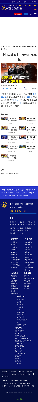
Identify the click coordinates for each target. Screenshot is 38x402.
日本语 (19, 195)
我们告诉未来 (19, 331)
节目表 (13, 207)
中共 (21, 103)
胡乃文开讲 (27, 281)
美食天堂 (20, 307)
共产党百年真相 (20, 336)
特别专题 (18, 328)
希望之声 (13, 383)
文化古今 (14, 291)
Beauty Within (21, 312)
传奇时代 (18, 333)
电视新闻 (15, 46)
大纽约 (10, 190)
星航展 (30, 97)
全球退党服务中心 (24, 383)
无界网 (18, 386)
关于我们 (13, 372)
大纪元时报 (23, 381)
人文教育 (14, 273)
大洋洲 (28, 190)
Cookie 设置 (19, 399)
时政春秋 (27, 249)
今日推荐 (12, 230)
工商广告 (18, 363)
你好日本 (20, 302)
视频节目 (8, 46)
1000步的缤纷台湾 (22, 321)
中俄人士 (16, 100)
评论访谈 (28, 239)
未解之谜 (14, 276)
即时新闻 (28, 228)
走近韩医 (26, 288)
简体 (35, 2)
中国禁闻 (23, 46)
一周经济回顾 (15, 260)
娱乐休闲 (21, 297)
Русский (12, 195)
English (31, 193)
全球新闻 (14, 242)
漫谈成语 (14, 286)
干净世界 (5, 383)
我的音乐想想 (21, 325)
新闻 (11, 218)
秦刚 (34, 94)
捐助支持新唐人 (16, 211)
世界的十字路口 (30, 262)
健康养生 (27, 273)
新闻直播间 (18, 14)
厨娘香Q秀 (20, 317)
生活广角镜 (20, 299)
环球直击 (14, 244)
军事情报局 (28, 257)
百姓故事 (18, 356)
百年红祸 (18, 348)
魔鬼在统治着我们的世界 (23, 341)
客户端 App (5, 377)
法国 (5, 193)
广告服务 (21, 374)
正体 (31, 2)
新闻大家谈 (28, 242)
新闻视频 (15, 239)
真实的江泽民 (19, 346)
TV (26, 14)
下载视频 (33, 88)
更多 (33, 386)
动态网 (11, 386)
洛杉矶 (22, 190)
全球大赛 (20, 233)
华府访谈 (14, 257)
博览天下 (20, 230)
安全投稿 (13, 374)
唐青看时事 (28, 260)
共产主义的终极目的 (21, 338)
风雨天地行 (18, 351)
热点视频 (20, 228)
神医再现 (26, 286)
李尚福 (3, 97)
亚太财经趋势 (15, 265)
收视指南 (21, 372)
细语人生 (27, 270)
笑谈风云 (14, 278)
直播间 (20, 207)
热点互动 (27, 244)
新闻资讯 (19, 204)
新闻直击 (14, 252)
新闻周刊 (14, 254)
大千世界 (20, 314)
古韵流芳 (14, 281)
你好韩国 (20, 304)
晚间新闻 (14, 249)
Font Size (20, 88)
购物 (25, 211)
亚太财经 (14, 267)
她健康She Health (29, 278)
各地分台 (25, 2)
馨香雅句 (14, 283)
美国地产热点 (15, 293)
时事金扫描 (28, 247)
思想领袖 (27, 252)
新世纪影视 (25, 386)
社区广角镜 (14, 262)
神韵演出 (12, 233)
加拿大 (16, 190)
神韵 (13, 2)
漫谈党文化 (18, 358)
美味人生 (20, 309)
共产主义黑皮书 (20, 353)
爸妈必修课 (14, 288)
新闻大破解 (28, 254)
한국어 (25, 195)
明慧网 (4, 386)
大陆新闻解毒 (29, 267)
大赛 (18, 2)
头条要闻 (12, 228)
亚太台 (17, 193)
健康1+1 (26, 276)
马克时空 (27, 265)
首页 (2, 46)
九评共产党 (18, 343)
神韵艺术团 (14, 381)
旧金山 (10, 193)
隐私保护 (30, 372)
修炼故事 (18, 361)
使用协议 (5, 374)
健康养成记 (27, 283)
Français (5, 195)
